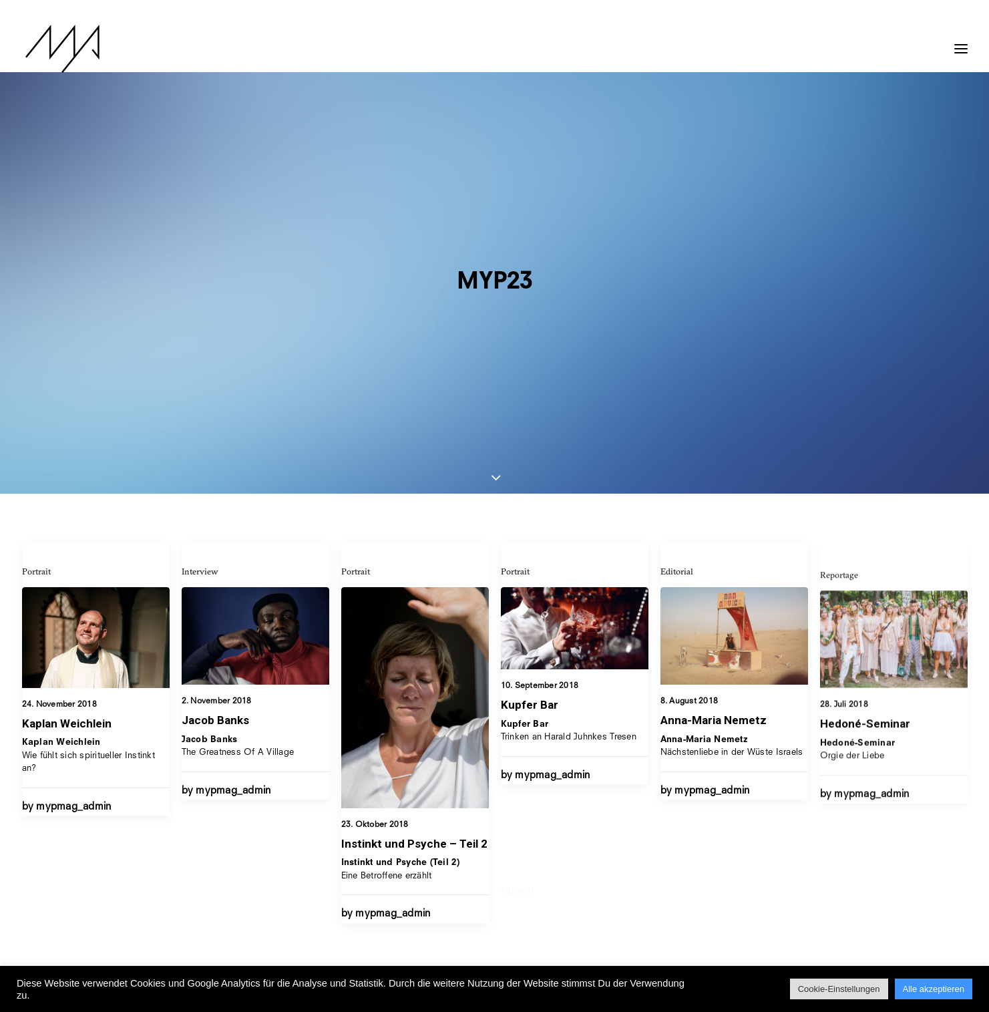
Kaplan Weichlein (67, 458)
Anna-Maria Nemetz (713, 507)
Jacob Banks (215, 455)
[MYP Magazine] (58, 49)
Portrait (36, 306)
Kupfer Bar (529, 455)
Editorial (676, 358)
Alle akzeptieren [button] (934, 989)
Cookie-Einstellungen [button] (839, 989)
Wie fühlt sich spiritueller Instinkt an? (88, 490)
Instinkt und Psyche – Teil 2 (414, 579)
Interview (200, 306)
